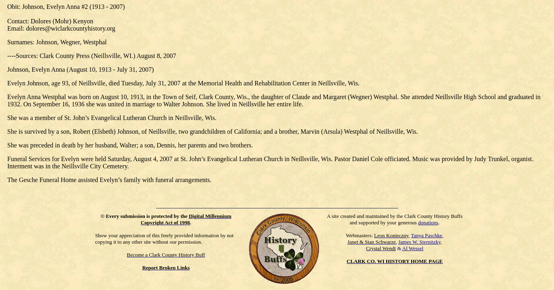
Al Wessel (413, 248)
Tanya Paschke (426, 235)
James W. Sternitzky (419, 242)
